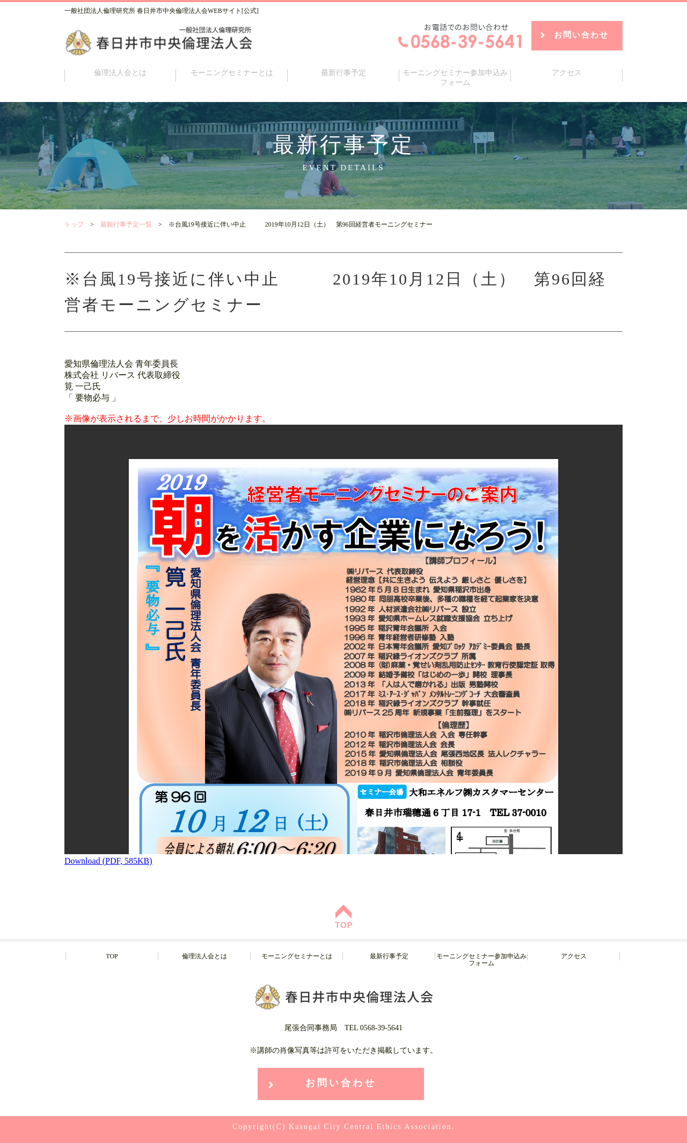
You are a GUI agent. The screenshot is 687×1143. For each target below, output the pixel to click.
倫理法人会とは (120, 73)
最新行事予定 (343, 73)
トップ (74, 224)
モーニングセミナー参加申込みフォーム (455, 77)
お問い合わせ (581, 35)
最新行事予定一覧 (126, 224)
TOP (112, 956)
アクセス (567, 73)
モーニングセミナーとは (232, 73)
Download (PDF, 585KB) (108, 860)
